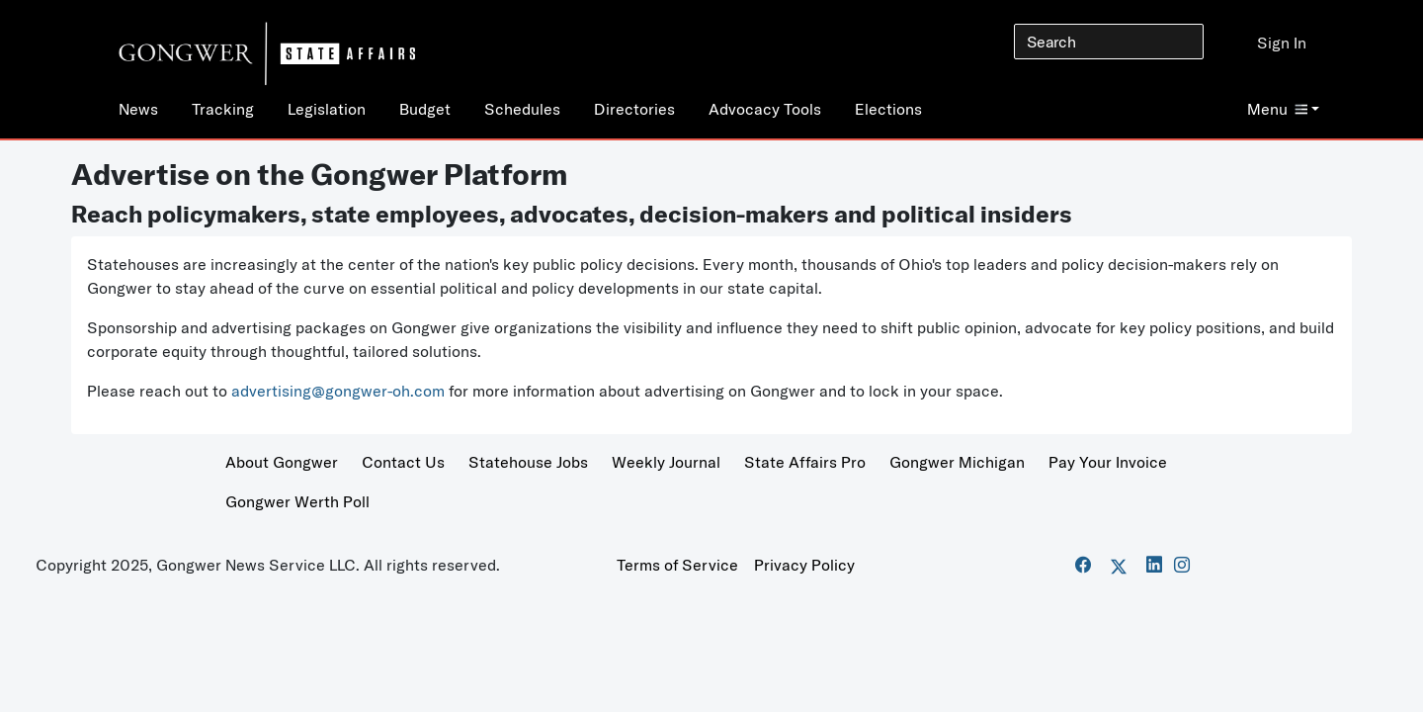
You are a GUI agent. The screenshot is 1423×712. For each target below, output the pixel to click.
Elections (888, 109)
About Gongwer (281, 462)
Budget (425, 109)
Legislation (327, 109)
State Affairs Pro (805, 462)
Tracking (223, 109)
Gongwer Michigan (957, 462)
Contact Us (403, 462)
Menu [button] (1277, 109)
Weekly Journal (666, 462)
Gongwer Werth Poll (297, 501)
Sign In (1281, 42)
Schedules (522, 109)
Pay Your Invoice (1107, 462)
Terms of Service (677, 565)
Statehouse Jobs (528, 462)
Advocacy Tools (765, 109)
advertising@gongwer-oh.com (338, 390)
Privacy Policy (804, 565)
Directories (634, 109)
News (138, 109)
